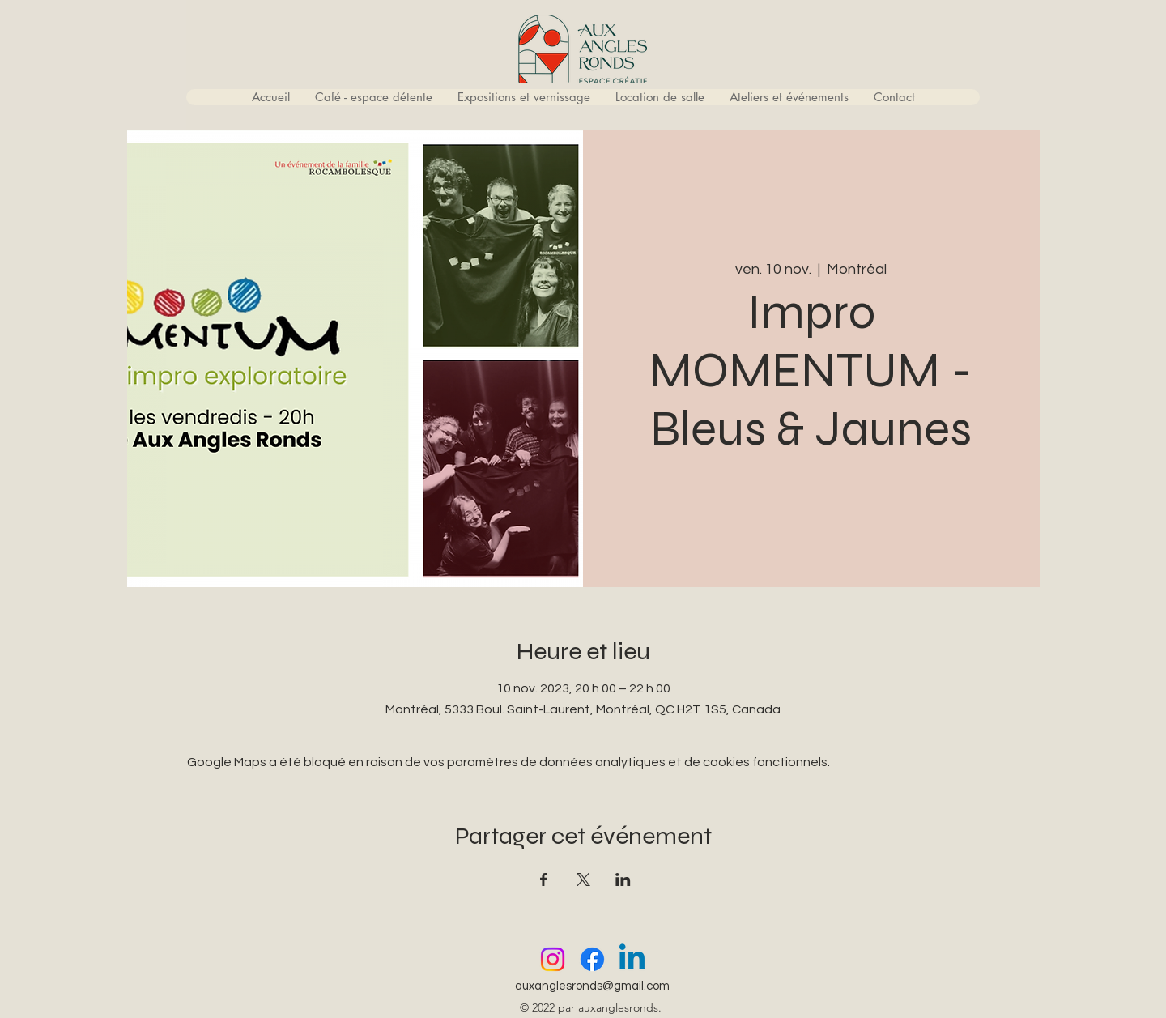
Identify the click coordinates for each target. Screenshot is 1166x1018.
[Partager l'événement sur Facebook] (543, 879)
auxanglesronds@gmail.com (592, 986)
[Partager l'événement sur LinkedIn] (623, 879)
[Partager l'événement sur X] (583, 879)
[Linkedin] (632, 959)
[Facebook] (592, 959)
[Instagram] (552, 959)
